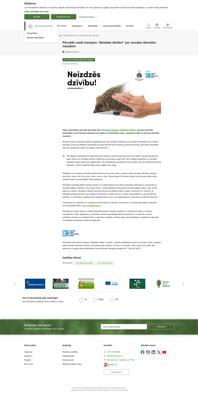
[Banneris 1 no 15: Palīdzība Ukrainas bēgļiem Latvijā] (35, 283)
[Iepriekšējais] (14, 283)
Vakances (28, 352)
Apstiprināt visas (63, 17)
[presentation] (21, 310)
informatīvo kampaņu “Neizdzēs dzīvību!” (118, 130)
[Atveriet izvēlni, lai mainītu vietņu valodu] (157, 26)
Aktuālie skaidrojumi (35, 64)
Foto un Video (33, 51)
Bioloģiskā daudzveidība (84, 263)
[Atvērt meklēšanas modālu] (148, 26)
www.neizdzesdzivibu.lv (91, 205)
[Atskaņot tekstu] (72, 51)
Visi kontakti (116, 372)
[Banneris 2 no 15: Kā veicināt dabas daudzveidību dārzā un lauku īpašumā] (61, 283)
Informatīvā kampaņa (105, 263)
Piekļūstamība (68, 356)
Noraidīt (36, 17)
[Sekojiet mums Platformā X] (159, 352)
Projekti (27, 360)
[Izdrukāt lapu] (167, 41)
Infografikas (32, 60)
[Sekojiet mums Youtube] (164, 352)
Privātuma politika (70, 352)
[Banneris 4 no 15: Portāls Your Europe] (112, 283)
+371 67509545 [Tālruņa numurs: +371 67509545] (113, 352)
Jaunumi (30, 47)
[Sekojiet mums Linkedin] (153, 352)
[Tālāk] (183, 283)
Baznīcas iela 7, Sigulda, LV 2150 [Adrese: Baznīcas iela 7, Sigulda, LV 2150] (120, 360)
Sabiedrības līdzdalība (36, 56)
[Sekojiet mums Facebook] (142, 352)
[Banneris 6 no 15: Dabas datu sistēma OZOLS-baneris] (163, 283)
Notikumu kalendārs (35, 42)
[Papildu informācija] (116, 365)
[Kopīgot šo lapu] (167, 48)
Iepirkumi (28, 356)
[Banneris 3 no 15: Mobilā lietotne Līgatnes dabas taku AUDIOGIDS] (86, 283)
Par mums (28, 364)
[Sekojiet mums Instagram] (148, 352)
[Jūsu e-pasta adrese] (124, 326)
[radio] (82, 299)
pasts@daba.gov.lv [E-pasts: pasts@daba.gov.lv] (115, 356)
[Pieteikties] (161, 326)
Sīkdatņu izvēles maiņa (72, 364)
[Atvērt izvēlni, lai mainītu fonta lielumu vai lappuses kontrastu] (168, 26)
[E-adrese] (109, 365)
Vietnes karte (68, 360)
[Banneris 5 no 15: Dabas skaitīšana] (137, 283)
